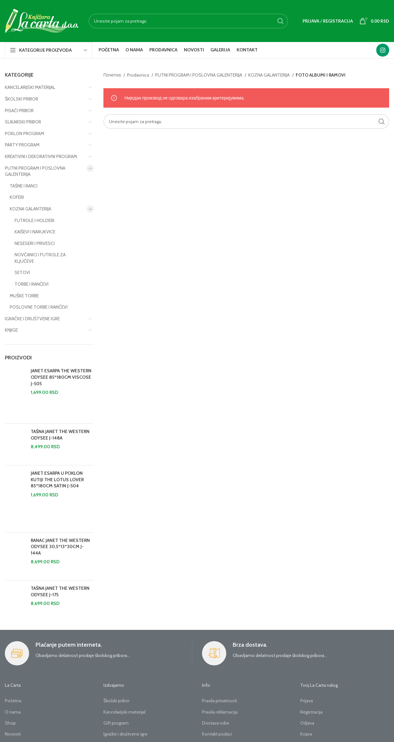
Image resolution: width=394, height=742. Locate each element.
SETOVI (22, 272)
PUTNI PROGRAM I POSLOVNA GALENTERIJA (35, 171)
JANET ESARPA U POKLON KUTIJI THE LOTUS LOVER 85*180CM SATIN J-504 (57, 479)
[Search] (188, 21)
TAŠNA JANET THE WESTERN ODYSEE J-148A (60, 435)
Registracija (311, 712)
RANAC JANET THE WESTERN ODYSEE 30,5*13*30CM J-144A (60, 546)
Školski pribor (116, 701)
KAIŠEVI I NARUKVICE (35, 232)
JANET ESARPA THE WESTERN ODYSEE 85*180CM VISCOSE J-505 (61, 377)
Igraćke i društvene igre (125, 734)
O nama (13, 712)
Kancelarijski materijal (124, 712)
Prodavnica (138, 75)
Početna (13, 701)
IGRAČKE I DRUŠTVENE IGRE (32, 319)
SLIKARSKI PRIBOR (23, 122)
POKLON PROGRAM (24, 133)
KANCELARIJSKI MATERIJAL (30, 87)
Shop (10, 723)
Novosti (13, 734)
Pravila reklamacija (220, 712)
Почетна (112, 75)
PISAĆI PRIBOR (19, 110)
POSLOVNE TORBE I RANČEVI (39, 307)
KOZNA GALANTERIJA (30, 209)
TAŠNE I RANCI (23, 186)
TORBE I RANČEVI (31, 284)
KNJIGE (11, 330)
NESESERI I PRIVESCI (35, 243)
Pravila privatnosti (219, 701)
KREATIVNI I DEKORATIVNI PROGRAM (41, 156)
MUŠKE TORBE (24, 296)
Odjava (307, 723)
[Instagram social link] (382, 50)
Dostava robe (215, 723)
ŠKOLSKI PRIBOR (21, 99)
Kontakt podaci (217, 734)
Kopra (306, 734)
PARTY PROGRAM (22, 145)
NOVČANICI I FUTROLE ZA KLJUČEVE (40, 258)
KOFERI (17, 197)
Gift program (116, 723)
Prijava (306, 701)
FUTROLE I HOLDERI (34, 220)
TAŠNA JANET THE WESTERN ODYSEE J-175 (60, 591)
